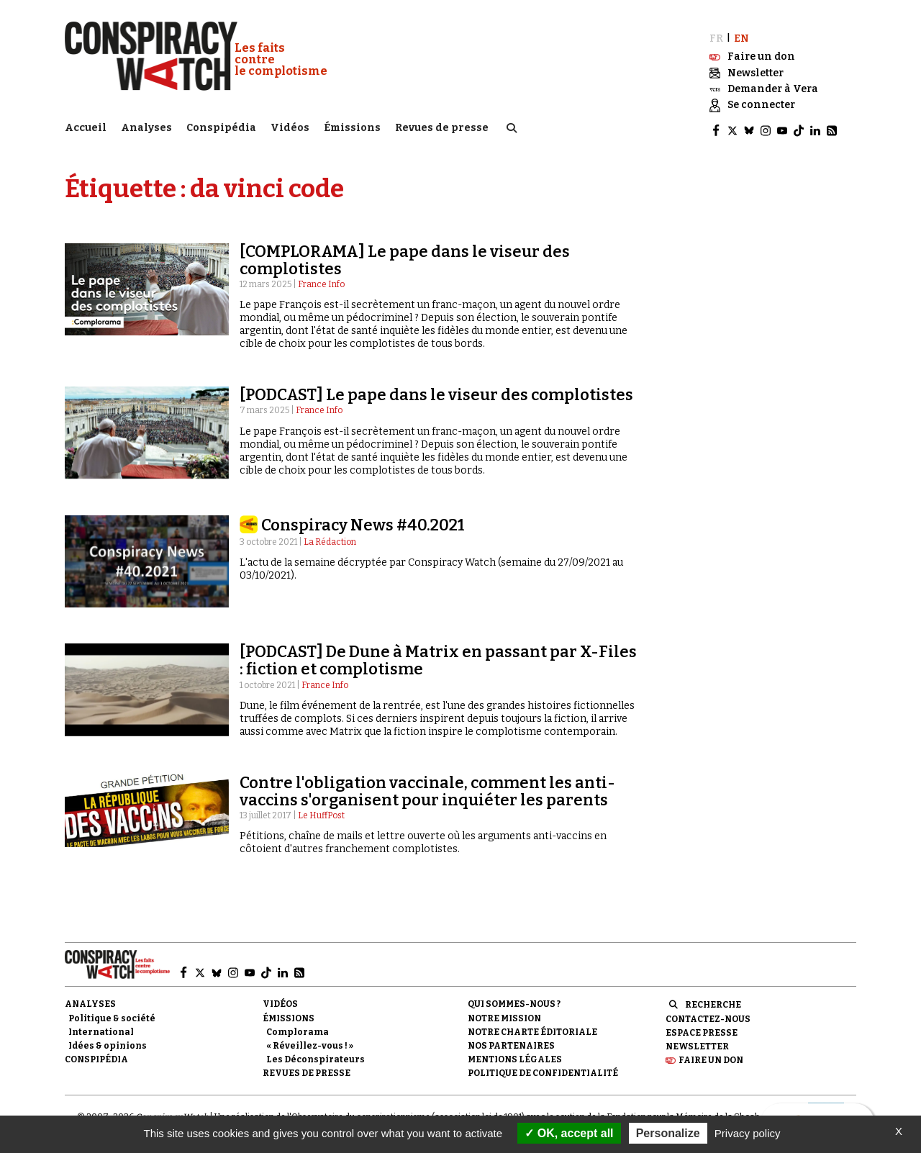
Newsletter (697, 1042)
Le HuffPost (321, 811)
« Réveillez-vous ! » (309, 1041)
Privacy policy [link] (747, 1133)
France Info (321, 280)
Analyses (146, 126)
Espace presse (702, 1028)
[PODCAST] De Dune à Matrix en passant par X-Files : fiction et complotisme (438, 656)
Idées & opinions (107, 1041)
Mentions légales (515, 1055)
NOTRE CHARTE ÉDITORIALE (532, 1028)
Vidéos (290, 126)
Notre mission (504, 1014)
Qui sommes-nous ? (514, 1000)
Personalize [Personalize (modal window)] (668, 1133)
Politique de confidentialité (543, 1069)
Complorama (297, 1028)
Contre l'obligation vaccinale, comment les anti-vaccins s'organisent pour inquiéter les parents (427, 787)
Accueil (85, 126)
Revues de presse (442, 126)
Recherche (713, 1001)
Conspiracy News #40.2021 (363, 520)
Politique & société (111, 1014)
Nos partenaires (511, 1041)
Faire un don (711, 1056)
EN (741, 34)
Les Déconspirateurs (315, 1055)
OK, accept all (569, 1133)
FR (716, 34)
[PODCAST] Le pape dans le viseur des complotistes (436, 391)
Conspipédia (221, 126)
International (101, 1028)
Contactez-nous (708, 1015)
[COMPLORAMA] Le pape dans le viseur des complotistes (405, 256)
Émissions (352, 126)
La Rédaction (330, 538)
